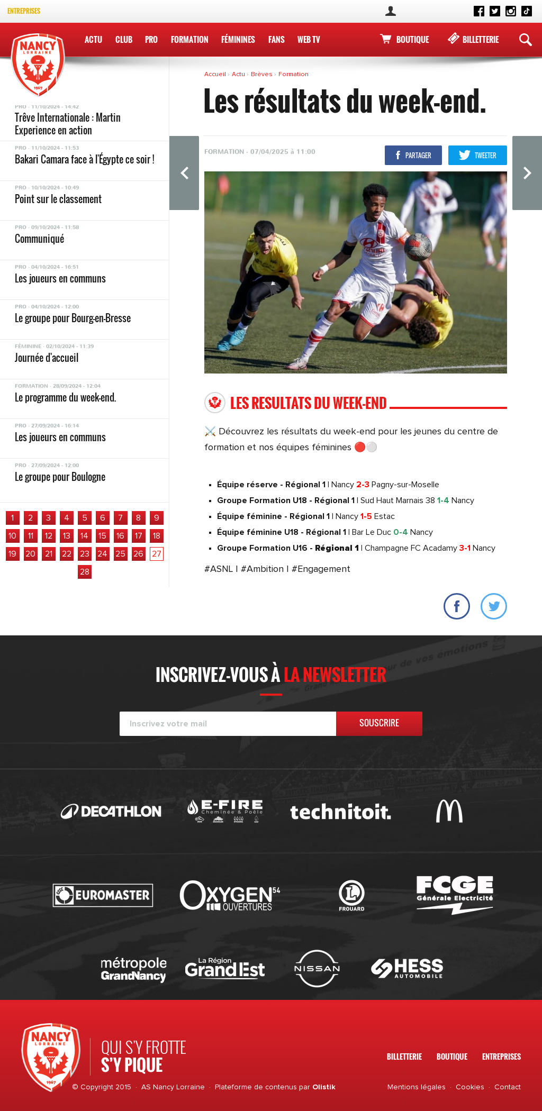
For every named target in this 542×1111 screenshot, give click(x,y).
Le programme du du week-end (70, 321)
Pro (151, 39)
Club (123, 39)
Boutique (412, 39)
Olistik (324, 1087)
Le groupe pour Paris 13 (58, 480)
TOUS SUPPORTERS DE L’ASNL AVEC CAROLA (81, 285)
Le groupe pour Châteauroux (67, 361)
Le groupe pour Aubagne (59, 200)
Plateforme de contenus (256, 1087)
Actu (93, 39)
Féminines (238, 39)
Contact (507, 1087)
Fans (276, 39)
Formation (190, 39)
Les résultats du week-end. (63, 240)
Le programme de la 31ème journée (78, 121)
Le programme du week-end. (65, 160)
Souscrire (379, 722)
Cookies (470, 1087)
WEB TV (308, 39)
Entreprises (23, 10)
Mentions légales (416, 1087)
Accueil (216, 74)
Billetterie (481, 39)
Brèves (262, 74)
